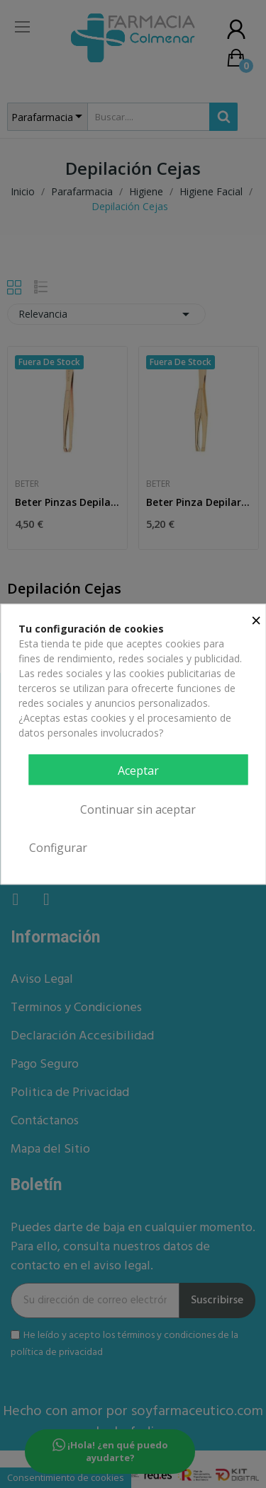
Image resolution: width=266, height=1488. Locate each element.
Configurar (58, 847)
